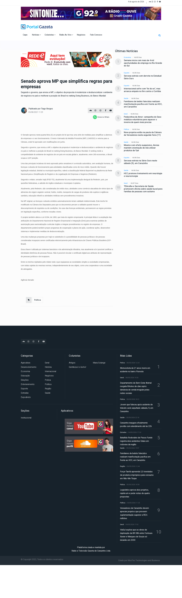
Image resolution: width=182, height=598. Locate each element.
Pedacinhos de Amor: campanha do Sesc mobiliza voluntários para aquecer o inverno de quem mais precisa (142, 120)
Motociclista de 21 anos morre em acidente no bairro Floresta (135, 370)
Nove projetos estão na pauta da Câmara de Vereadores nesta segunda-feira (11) (143, 133)
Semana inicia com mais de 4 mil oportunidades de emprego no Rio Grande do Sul (143, 63)
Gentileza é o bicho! (77, 367)
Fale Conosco (96, 34)
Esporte (126, 73)
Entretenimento (28, 384)
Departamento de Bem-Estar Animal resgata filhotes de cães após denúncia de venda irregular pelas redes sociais (136, 388)
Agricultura (25, 362)
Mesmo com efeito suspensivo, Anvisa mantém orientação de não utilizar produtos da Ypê (141, 148)
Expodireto (26, 397)
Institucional (26, 417)
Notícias (36, 34)
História (48, 367)
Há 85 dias (138, 57)
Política (37, 300)
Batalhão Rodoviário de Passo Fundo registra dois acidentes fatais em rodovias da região (136, 441)
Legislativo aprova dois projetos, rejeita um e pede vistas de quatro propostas (135, 493)
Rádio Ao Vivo (66, 34)
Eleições (25, 380)
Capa (25, 34)
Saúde (126, 98)
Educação (25, 375)
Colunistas (50, 34)
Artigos (72, 362)
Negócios (81, 34)
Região (48, 388)
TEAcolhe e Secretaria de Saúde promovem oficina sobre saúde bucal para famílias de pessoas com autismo (143, 189)
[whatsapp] (101, 117)
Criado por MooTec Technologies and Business (139, 560)
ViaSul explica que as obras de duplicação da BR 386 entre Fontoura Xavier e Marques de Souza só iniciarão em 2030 (136, 535)
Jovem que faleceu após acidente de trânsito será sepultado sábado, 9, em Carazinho (136, 408)
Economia (127, 57)
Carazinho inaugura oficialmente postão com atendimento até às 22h (136, 424)
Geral (126, 114)
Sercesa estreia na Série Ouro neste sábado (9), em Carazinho (140, 162)
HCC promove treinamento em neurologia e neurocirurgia (143, 175)
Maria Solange (99, 362)
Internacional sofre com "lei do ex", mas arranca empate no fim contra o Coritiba (142, 90)
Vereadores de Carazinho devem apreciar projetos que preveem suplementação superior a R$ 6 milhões (134, 513)
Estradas (25, 392)
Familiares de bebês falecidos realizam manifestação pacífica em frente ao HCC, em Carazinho (143, 104)
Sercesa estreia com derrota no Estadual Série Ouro (143, 77)
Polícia (48, 380)
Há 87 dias (134, 183)
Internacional (50, 371)
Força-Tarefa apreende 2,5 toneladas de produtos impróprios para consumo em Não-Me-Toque (137, 475)
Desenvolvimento (28, 367)
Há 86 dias (136, 86)
